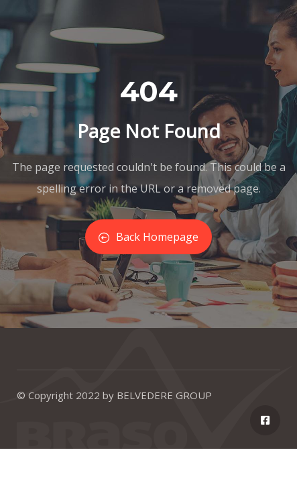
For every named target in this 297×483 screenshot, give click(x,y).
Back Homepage (148, 236)
